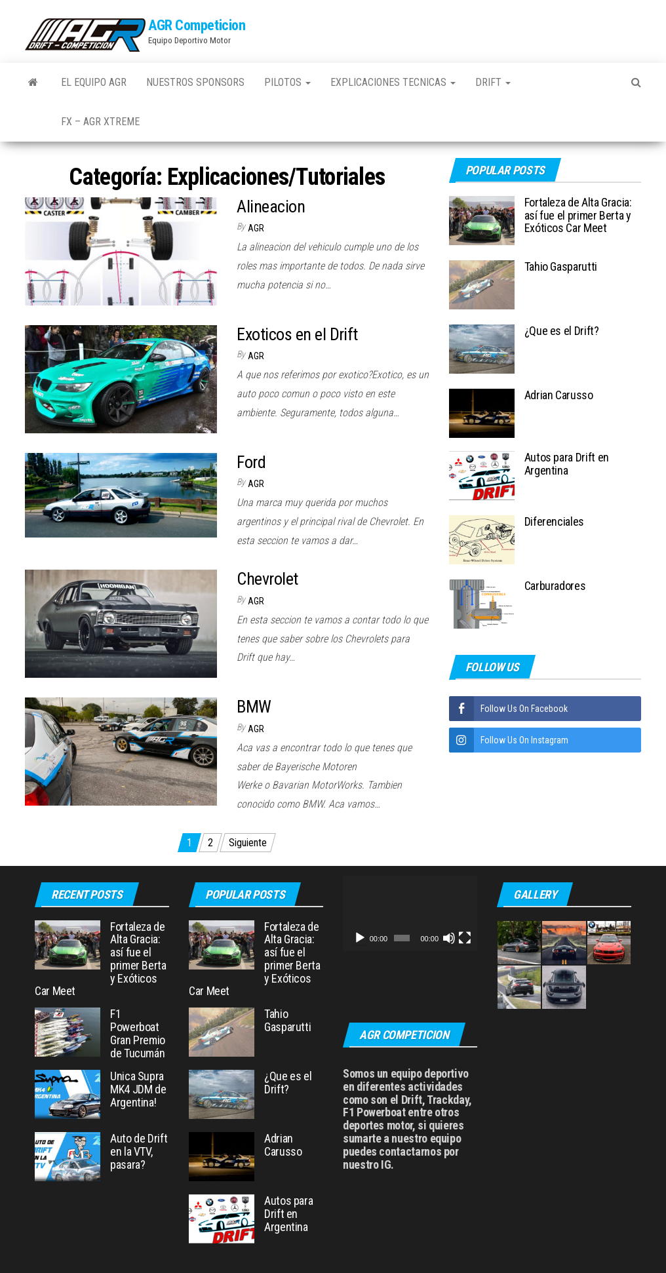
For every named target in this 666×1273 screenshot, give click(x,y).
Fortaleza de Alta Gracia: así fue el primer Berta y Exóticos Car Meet (578, 215)
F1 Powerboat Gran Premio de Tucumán (137, 1033)
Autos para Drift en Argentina (566, 463)
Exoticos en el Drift (297, 334)
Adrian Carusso (558, 395)
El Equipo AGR (94, 82)
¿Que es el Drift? (561, 331)
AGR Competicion (196, 25)
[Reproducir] (359, 938)
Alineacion (271, 206)
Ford (251, 462)
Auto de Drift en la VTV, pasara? (138, 1151)
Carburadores (555, 586)
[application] (410, 913)
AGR (256, 228)
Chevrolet (267, 579)
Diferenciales (554, 521)
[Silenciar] (449, 938)
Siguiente (248, 842)
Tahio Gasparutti (560, 266)
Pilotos (287, 82)
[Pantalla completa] (464, 938)
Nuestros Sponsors (195, 82)
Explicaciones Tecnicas (393, 82)
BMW (254, 706)
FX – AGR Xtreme (100, 121)
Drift (493, 82)
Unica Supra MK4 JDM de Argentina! (138, 1089)
